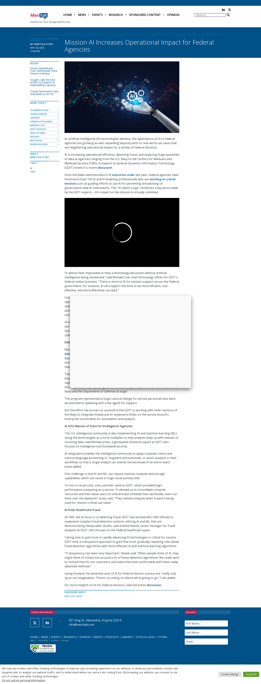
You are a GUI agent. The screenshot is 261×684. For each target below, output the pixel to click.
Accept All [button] (251, 674)
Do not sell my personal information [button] (23, 680)
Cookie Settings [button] (229, 674)
